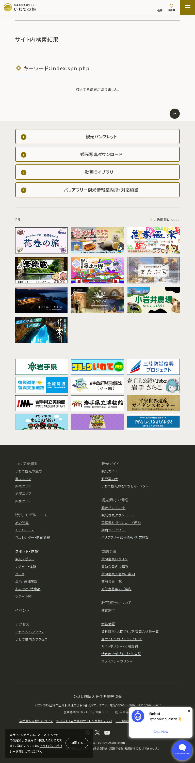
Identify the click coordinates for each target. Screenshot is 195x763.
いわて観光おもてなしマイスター (125, 486)
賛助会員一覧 (111, 581)
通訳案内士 (109, 478)
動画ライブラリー (113, 530)
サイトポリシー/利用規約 (119, 646)
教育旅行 (108, 610)
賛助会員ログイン (114, 558)
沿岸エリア (23, 493)
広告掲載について (166, 219)
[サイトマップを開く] (187, 7)
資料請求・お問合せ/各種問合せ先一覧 (130, 631)
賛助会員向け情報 (114, 566)
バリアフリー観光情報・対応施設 (125, 537)
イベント (22, 610)
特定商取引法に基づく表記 (121, 653)
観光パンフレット (113, 507)
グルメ (19, 573)
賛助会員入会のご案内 (118, 573)
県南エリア (23, 486)
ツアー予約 (23, 596)
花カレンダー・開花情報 (32, 537)
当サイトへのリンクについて (121, 638)
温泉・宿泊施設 (26, 581)
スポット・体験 (27, 551)
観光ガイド (109, 471)
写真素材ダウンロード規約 (121, 522)
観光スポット (24, 558)
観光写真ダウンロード (117, 515)
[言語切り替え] (171, 8)
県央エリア (23, 478)
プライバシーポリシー (117, 661)
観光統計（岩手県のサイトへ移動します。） (84, 721)
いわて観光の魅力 (28, 471)
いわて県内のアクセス (31, 639)
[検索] (159, 8)
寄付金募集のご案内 (116, 588)
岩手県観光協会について (36, 721)
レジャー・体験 (25, 566)
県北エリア (23, 501)
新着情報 (108, 623)
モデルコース (24, 530)
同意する (77, 742)
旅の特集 (22, 522)
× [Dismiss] (189, 711)
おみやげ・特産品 (27, 588)
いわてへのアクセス (29, 632)
